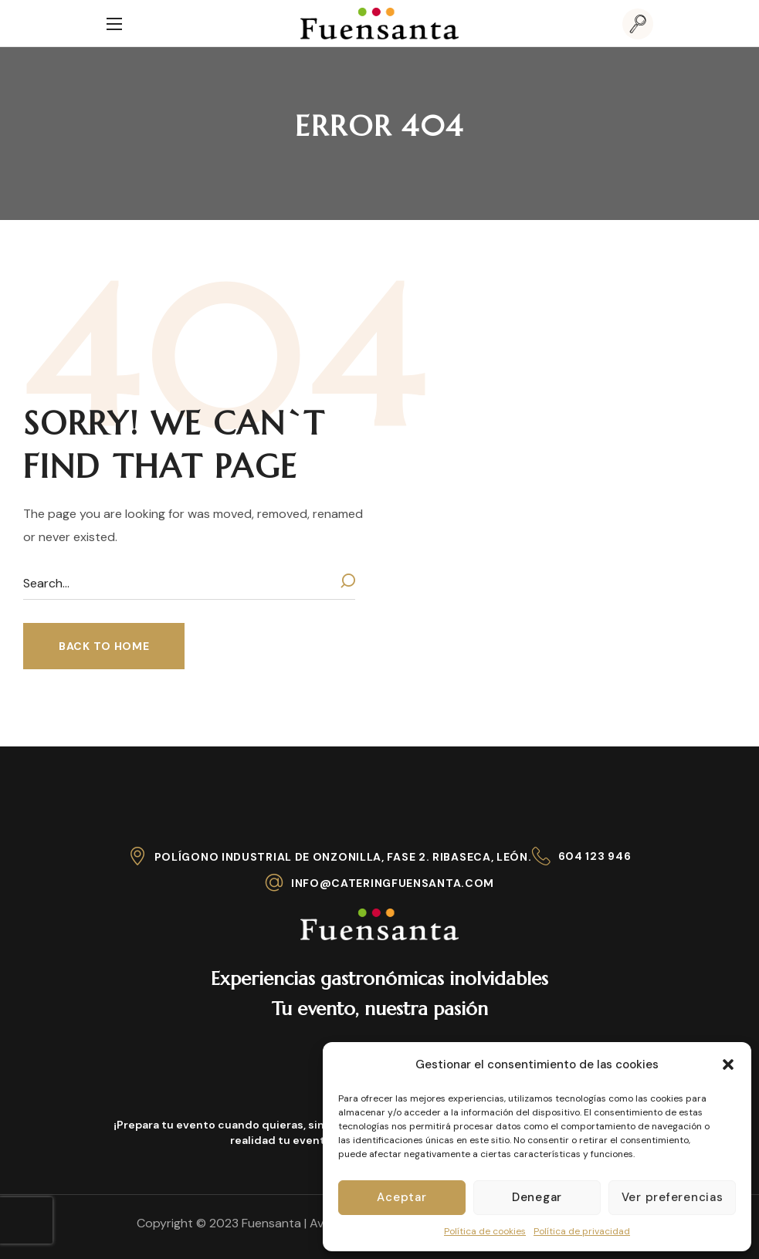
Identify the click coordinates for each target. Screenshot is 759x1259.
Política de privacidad (582, 1231)
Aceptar (401, 1197)
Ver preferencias (672, 1197)
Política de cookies (485, 1231)
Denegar (537, 1197)
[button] (728, 1064)
